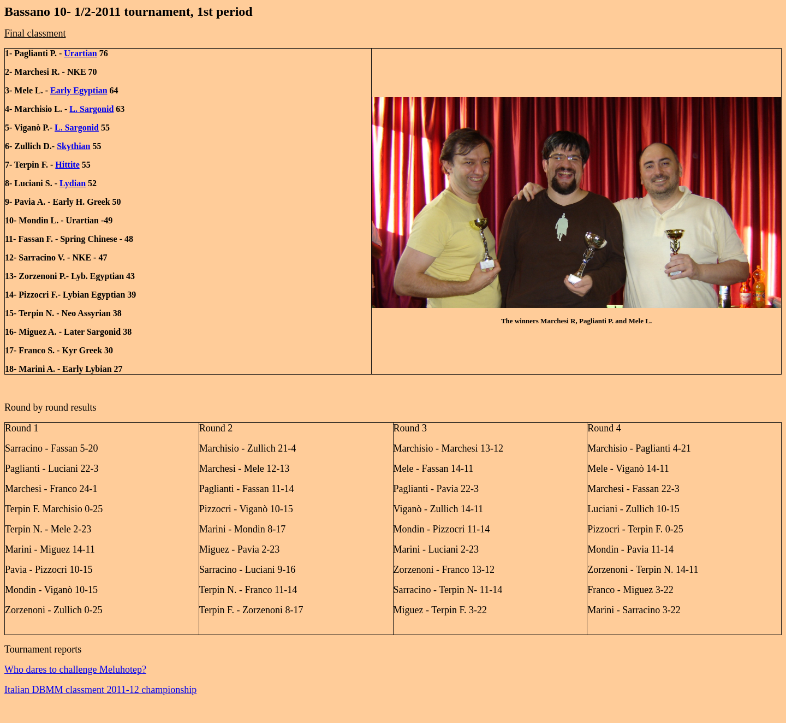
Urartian (80, 53)
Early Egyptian (78, 90)
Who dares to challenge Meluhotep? (75, 669)
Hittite (67, 164)
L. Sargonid (91, 109)
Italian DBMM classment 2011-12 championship (100, 689)
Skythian (73, 146)
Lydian (72, 183)
